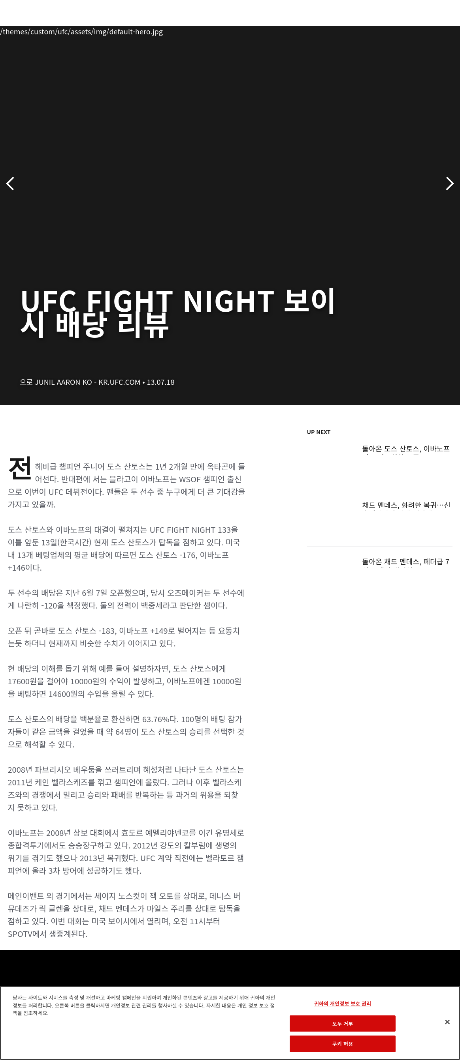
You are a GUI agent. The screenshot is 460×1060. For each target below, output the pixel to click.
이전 (13, 184)
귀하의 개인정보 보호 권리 (342, 1003)
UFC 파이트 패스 (367, 30)
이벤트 (23, 30)
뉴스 (116, 30)
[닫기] (447, 1022)
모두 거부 (342, 1023)
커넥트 (321, 30)
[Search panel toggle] (434, 30)
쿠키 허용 (342, 1043)
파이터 (86, 30)
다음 (447, 184)
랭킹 (52, 30)
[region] (230, 1023)
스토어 (414, 30)
